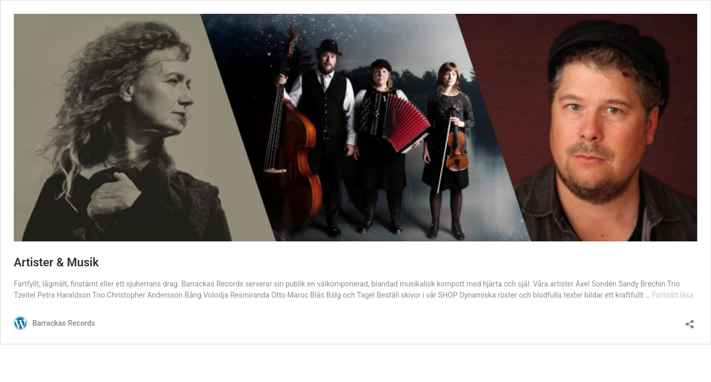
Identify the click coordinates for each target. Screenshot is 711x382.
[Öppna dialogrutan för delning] (689, 320)
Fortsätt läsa (673, 295)
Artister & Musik (56, 262)
